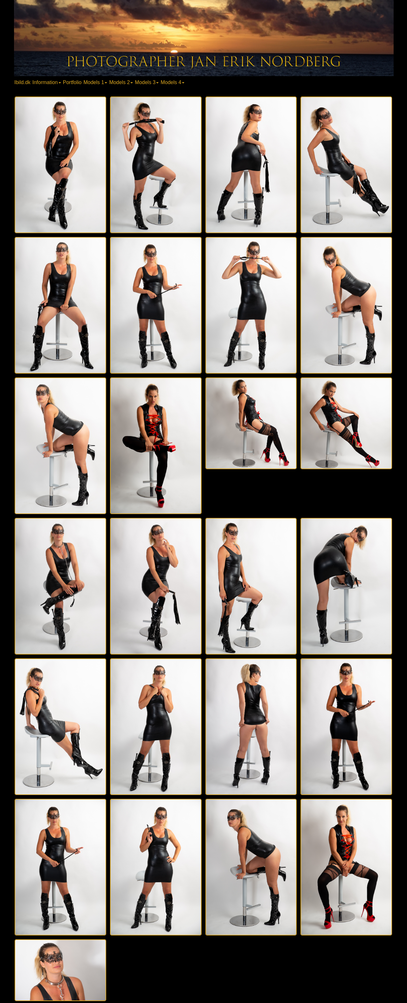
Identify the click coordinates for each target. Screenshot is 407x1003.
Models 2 (121, 82)
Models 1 (95, 82)
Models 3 (147, 82)
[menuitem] (23, 82)
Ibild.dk (22, 82)
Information (46, 82)
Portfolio (72, 82)
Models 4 (172, 82)
